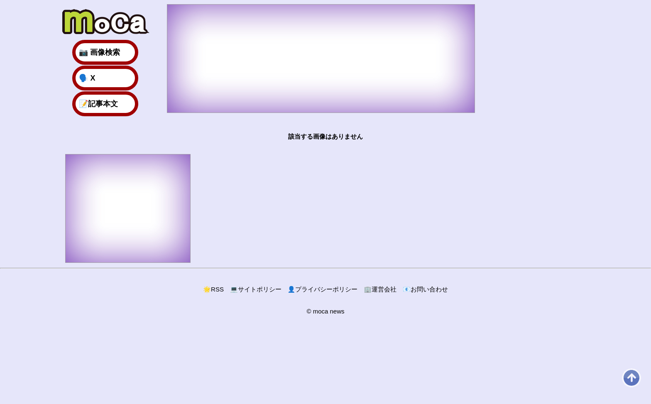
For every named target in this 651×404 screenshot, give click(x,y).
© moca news (325, 311)
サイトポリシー (255, 289)
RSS (213, 289)
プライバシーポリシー (323, 289)
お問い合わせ (425, 289)
